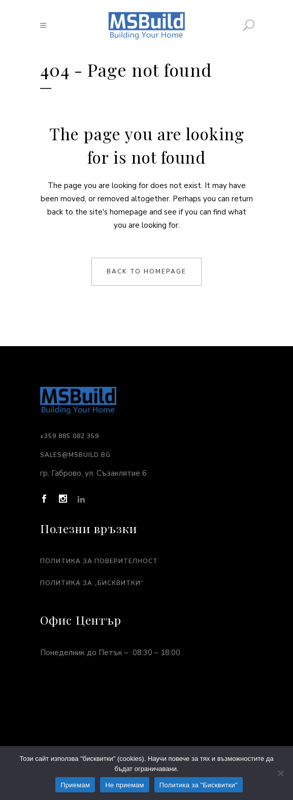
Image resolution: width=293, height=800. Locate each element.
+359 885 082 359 (69, 436)
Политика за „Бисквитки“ (92, 583)
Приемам (75, 785)
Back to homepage (146, 271)
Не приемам (124, 785)
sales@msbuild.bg (75, 455)
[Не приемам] (280, 773)
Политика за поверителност (99, 561)
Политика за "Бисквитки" (198, 785)
